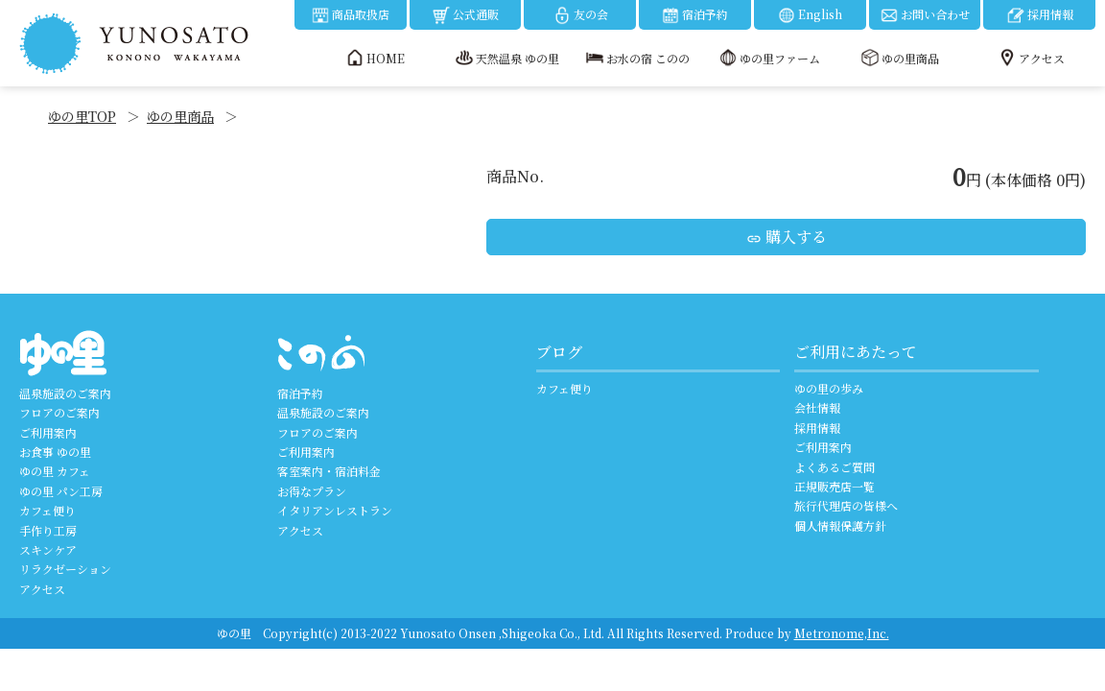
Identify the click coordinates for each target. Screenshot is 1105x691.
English (809, 15)
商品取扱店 (350, 15)
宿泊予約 (694, 15)
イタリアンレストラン (334, 510)
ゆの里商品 (180, 116)
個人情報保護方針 (840, 525)
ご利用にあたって (855, 352)
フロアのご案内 (59, 412)
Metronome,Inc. (841, 633)
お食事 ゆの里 (55, 451)
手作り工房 (48, 530)
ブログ (559, 352)
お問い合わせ (925, 15)
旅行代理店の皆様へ (846, 505)
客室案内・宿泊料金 (329, 471)
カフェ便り (47, 510)
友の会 (580, 15)
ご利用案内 (48, 432)
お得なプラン (311, 491)
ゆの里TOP (82, 116)
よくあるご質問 (834, 467)
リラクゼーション (65, 568)
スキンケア (48, 549)
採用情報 (1039, 15)
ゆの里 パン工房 (61, 491)
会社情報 (817, 407)
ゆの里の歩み (828, 388)
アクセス (42, 589)
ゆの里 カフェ (54, 471)
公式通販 (465, 15)
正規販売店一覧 (834, 486)
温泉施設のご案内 (65, 393)
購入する (786, 237)
